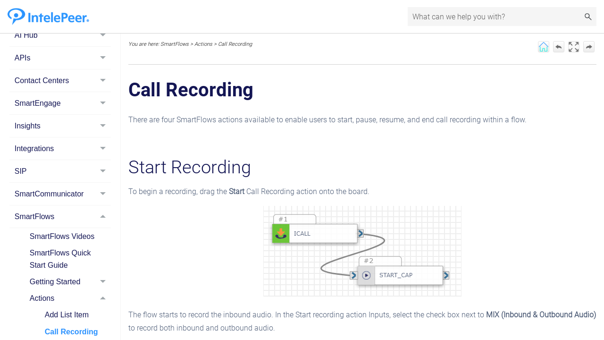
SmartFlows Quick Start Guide (60, 259)
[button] (587, 16)
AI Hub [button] (63, 35)
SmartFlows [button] (63, 216)
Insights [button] (63, 126)
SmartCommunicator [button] (63, 194)
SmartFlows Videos (62, 236)
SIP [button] (63, 171)
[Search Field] (502, 16)
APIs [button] (63, 58)
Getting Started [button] (70, 281)
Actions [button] (70, 298)
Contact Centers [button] (63, 80)
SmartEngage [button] (63, 103)
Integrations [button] (63, 148)
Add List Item (67, 315)
